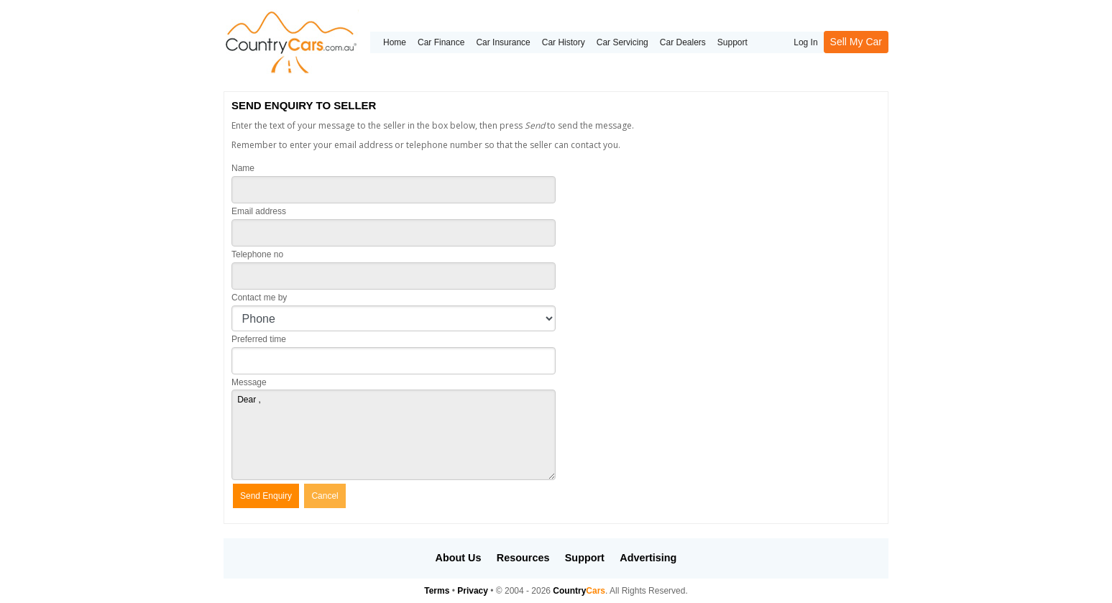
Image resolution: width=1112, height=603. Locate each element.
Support (732, 42)
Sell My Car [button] (856, 41)
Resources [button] (523, 557)
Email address (258, 211)
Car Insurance (503, 42)
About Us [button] (459, 557)
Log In (805, 42)
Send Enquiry (266, 496)
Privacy (472, 591)
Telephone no (257, 254)
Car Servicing (622, 42)
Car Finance (441, 42)
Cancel (324, 496)
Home (394, 42)
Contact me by (259, 298)
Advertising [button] (648, 557)
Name (242, 168)
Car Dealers (683, 42)
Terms (436, 591)
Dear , (393, 435)
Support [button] (585, 557)
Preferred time (258, 339)
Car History (563, 42)
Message (249, 382)
